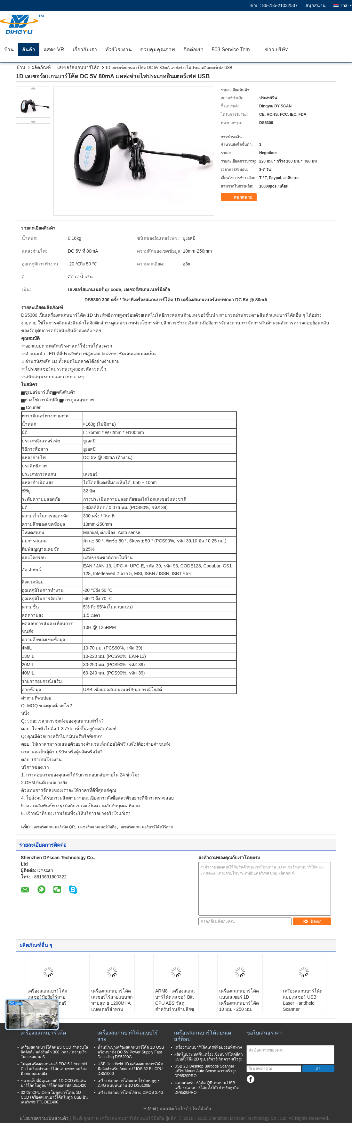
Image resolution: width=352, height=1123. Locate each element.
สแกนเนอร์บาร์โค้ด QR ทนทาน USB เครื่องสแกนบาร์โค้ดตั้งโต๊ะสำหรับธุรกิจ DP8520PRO (206, 1088)
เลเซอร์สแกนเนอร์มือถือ (97, 827)
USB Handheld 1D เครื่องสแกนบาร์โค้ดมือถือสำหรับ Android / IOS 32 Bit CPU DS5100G (130, 1069)
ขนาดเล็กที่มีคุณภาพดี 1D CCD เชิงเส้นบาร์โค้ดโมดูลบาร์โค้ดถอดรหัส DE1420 (53, 1083)
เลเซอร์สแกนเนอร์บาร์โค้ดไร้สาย (146, 827)
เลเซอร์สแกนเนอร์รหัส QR (53, 827)
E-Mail (149, 1108)
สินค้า (28, 49)
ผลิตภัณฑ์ (41, 67)
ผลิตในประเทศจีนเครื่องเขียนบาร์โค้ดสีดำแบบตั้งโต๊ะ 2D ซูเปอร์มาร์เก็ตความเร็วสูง (208, 1056)
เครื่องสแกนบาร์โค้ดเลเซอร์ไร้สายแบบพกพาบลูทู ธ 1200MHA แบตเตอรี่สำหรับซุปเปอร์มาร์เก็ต (111, 1003)
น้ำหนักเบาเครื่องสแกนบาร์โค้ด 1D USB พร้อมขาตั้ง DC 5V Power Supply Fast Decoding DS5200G (131, 1052)
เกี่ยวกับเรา (85, 49)
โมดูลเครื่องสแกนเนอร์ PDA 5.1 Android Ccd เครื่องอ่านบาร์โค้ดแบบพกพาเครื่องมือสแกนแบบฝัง (54, 1069)
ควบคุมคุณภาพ (157, 49)
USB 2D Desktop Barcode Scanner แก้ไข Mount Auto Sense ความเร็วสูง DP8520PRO (205, 1071)
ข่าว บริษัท (277, 49)
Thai (346, 5)
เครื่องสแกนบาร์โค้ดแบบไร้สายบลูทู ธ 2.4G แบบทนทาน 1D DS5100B (129, 1083)
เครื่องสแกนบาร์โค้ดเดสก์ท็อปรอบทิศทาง (208, 1047)
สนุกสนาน (315, 5)
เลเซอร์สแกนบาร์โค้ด (78, 67)
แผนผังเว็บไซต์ (174, 1108)
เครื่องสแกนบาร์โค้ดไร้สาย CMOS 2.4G (131, 1092)
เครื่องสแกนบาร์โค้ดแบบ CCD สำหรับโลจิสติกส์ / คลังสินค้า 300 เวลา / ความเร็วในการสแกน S (54, 1052)
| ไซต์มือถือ (200, 1108)
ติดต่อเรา (193, 49)
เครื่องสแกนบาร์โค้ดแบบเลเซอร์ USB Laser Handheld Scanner (303, 1000)
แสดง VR (54, 49)
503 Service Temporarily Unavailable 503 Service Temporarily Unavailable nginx (236, 49)
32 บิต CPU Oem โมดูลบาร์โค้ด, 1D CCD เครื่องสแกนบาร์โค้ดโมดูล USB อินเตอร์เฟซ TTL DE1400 (54, 1097)
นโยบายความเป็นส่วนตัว (44, 1118)
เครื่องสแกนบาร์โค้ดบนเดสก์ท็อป (202, 1036)
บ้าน (9, 49)
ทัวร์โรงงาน (118, 49)
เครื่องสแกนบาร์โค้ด (43, 1032)
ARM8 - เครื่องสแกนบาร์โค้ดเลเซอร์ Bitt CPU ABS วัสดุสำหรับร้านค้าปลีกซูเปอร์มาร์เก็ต (175, 1003)
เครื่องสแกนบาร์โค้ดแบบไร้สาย (127, 1036)
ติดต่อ (312, 921)
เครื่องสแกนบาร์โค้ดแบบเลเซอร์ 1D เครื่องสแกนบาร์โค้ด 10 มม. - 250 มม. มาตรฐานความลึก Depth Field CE (239, 1006)
